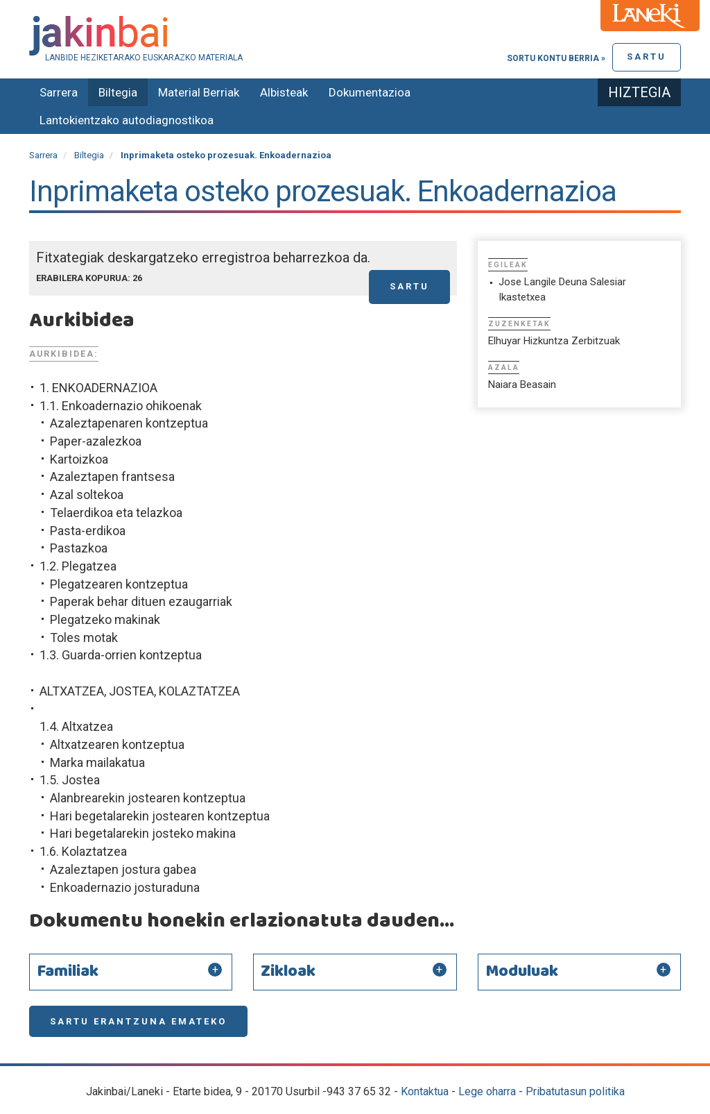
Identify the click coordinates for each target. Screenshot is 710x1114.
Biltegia (117, 92)
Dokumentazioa (369, 92)
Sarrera (59, 92)
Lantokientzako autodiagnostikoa (127, 120)
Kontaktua (425, 1091)
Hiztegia (639, 92)
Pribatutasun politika (575, 1091)
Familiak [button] (67, 972)
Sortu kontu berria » (556, 58)
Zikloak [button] (288, 972)
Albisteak (284, 92)
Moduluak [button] (521, 972)
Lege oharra (487, 1091)
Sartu (646, 56)
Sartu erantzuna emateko (138, 1021)
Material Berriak (198, 92)
